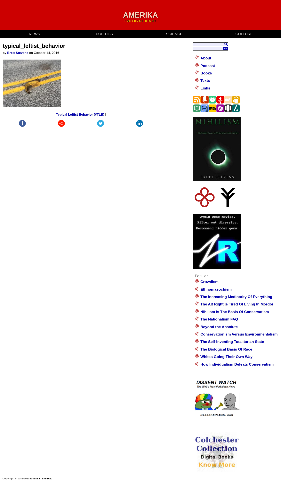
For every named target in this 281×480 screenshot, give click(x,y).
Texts (205, 81)
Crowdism (209, 282)
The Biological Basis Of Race (226, 349)
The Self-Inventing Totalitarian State (232, 342)
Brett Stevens (17, 52)
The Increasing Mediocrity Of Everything (236, 297)
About (205, 58)
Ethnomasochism (216, 289)
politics (104, 34)
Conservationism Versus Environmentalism (239, 334)
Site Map (47, 478)
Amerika (35, 478)
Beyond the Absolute (219, 327)
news (34, 34)
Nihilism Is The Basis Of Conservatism (234, 312)
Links (205, 88)
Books (206, 73)
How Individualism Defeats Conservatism (237, 364)
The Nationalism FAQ (219, 319)
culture (244, 34)
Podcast (207, 66)
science (174, 34)
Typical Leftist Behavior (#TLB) (80, 114)
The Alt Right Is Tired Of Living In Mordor (236, 304)
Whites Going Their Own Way (226, 357)
